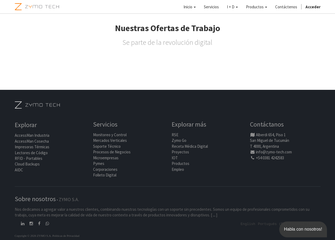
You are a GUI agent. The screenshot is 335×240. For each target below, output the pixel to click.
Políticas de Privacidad (65, 235)
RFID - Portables (28, 158)
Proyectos (180, 152)
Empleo (178, 169)
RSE (175, 134)
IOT (175, 157)
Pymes (98, 163)
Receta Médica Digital (190, 146)
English (248, 223)
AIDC (19, 169)
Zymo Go (179, 140)
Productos (180, 163)
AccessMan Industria (32, 135)
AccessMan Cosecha (32, 141)
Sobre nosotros (35, 199)
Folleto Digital (105, 175)
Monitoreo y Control (110, 134)
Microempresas (106, 157)
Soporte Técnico (107, 146)
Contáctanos (267, 124)
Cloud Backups (27, 164)
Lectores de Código (31, 152)
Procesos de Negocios (112, 152)
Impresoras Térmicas (32, 147)
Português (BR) (272, 223)
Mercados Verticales (110, 140)
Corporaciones (105, 169)
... (214, 214)
